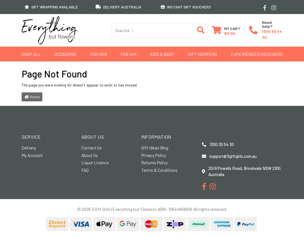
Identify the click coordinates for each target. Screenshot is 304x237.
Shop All (31, 54)
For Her (98, 54)
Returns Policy (154, 162)
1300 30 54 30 (221, 144)
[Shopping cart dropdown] (225, 30)
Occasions (65, 54)
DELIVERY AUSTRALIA (118, 6)
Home (32, 96)
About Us (89, 155)
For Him (128, 54)
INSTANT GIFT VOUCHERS (186, 6)
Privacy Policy (153, 155)
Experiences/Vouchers (256, 54)
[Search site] (201, 30)
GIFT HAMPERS (202, 54)
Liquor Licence (95, 162)
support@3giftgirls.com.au (233, 156)
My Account (32, 155)
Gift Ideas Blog (154, 147)
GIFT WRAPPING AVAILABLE (51, 6)
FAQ (85, 170)
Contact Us (91, 147)
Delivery (29, 147)
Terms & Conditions (159, 170)
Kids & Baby (162, 54)
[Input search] (153, 30)
